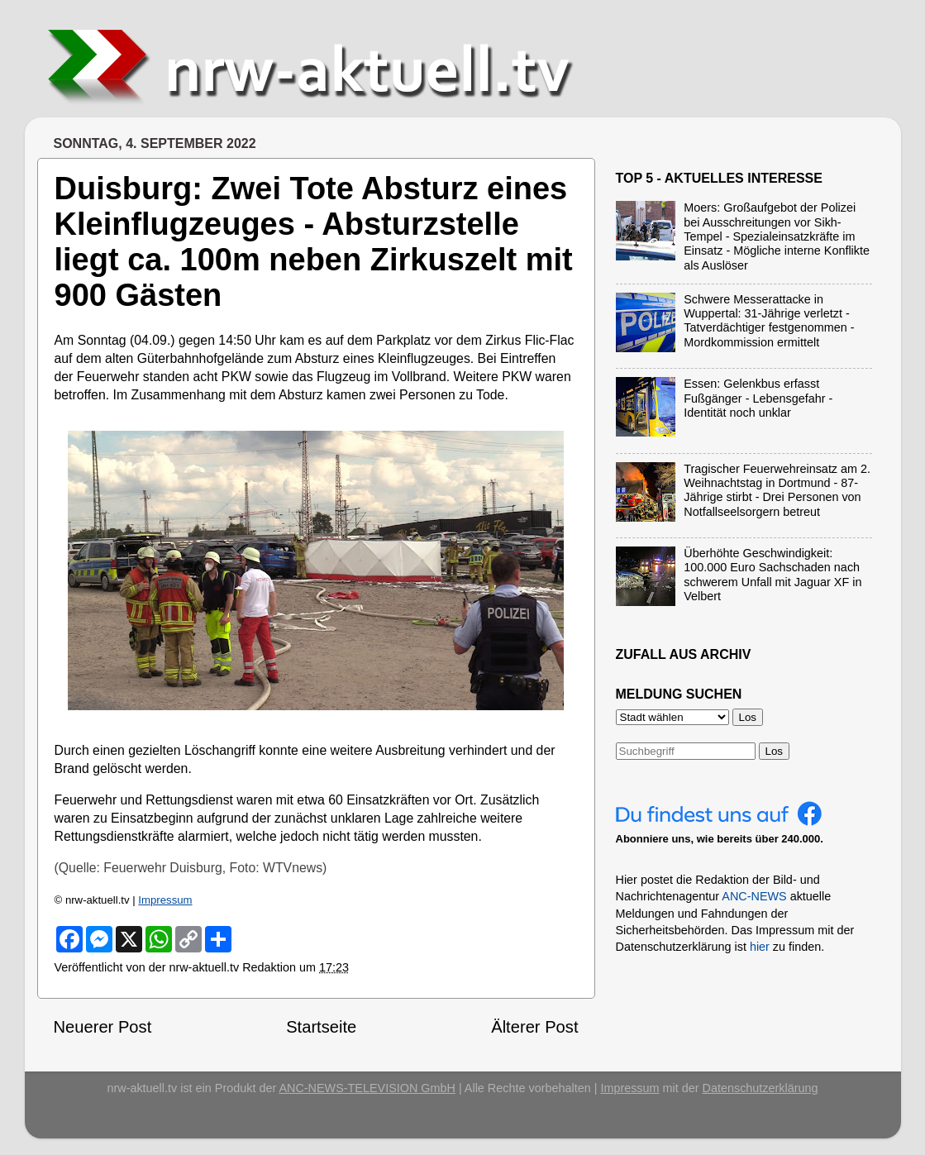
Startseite (321, 1027)
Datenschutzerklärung (760, 1088)
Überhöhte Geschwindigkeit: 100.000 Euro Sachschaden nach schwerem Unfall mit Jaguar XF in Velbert (772, 574)
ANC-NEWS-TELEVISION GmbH (367, 1088)
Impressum (165, 900)
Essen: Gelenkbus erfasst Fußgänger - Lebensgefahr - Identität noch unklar (758, 398)
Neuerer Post (103, 1027)
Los (774, 751)
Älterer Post (534, 1027)
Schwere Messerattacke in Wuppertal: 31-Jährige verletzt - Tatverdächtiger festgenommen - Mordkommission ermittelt (769, 321)
